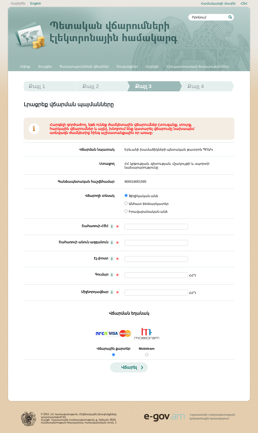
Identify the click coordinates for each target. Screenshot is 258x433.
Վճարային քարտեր (113, 348)
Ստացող (106, 164)
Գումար (101, 274)
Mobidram (146, 348)
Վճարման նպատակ (96, 149)
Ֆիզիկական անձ (143, 196)
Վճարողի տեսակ (99, 196)
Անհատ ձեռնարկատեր (149, 204)
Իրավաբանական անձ (148, 211)
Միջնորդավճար (94, 292)
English (35, 3)
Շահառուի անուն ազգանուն (83, 242)
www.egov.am (189, 416)
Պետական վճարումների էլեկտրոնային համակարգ (101, 36)
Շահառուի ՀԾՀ (95, 226)
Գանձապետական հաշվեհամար (86, 181)
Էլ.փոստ (101, 258)
